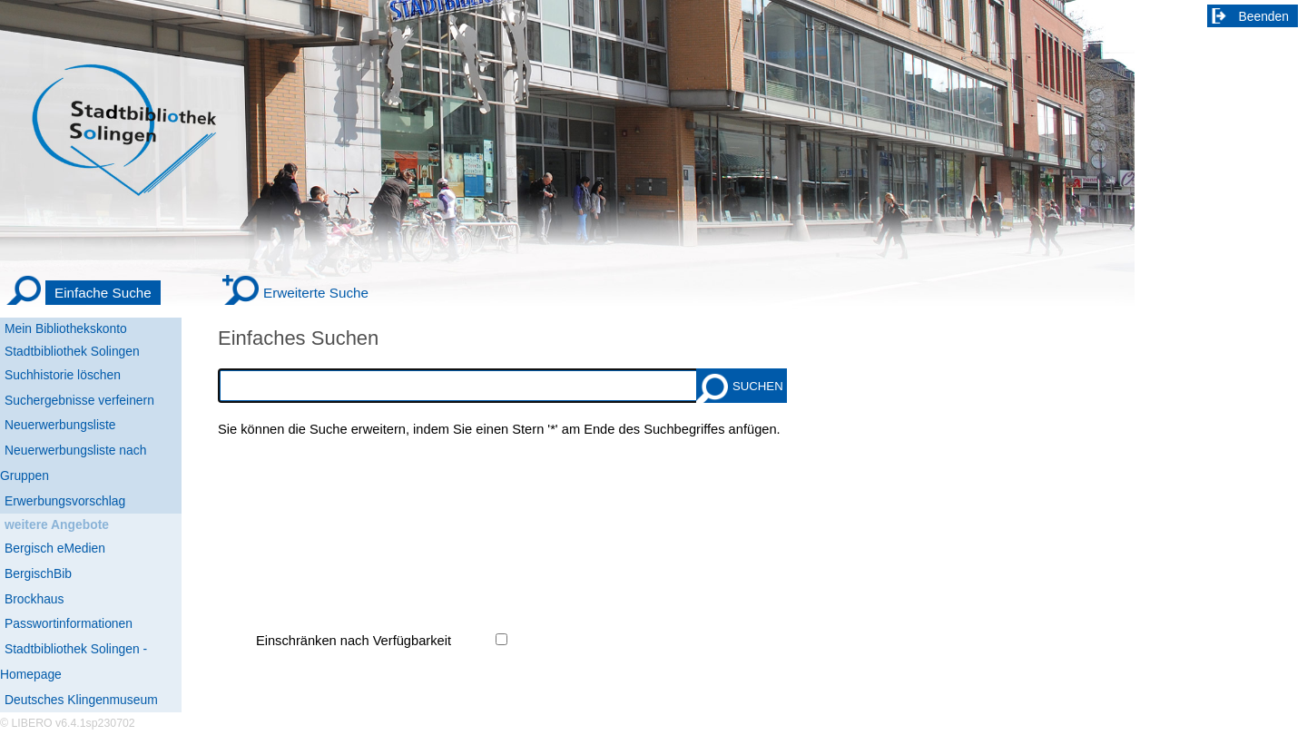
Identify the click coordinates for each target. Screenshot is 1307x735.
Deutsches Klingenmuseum (81, 699)
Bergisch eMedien (55, 548)
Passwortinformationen (69, 623)
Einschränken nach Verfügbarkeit (353, 640)
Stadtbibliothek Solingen (72, 351)
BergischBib (38, 573)
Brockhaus (34, 599)
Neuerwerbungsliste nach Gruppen (73, 463)
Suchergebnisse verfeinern (79, 400)
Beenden (1264, 16)
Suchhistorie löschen (63, 375)
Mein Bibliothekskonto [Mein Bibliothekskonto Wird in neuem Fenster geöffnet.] (66, 328)
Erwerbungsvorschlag (65, 501)
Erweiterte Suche (316, 292)
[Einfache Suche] (83, 293)
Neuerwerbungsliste (60, 424)
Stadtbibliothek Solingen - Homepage (73, 661)
